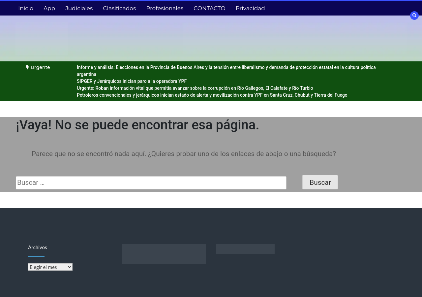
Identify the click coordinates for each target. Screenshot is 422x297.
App (49, 8)
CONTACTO (209, 8)
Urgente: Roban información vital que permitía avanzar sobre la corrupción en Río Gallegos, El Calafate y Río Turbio (195, 88)
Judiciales (79, 8)
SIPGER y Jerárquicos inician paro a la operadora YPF (132, 81)
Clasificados (119, 8)
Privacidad (250, 8)
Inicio (25, 8)
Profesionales (164, 8)
